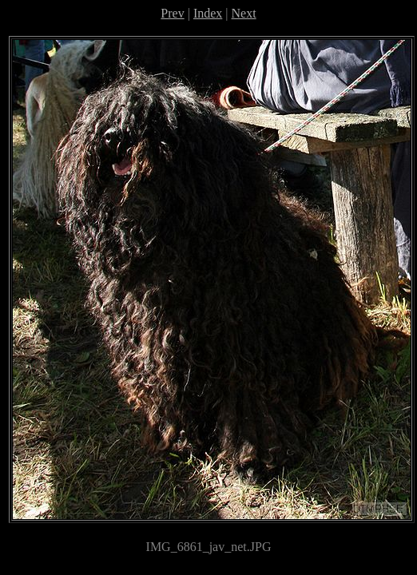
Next (244, 13)
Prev (172, 13)
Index (207, 13)
